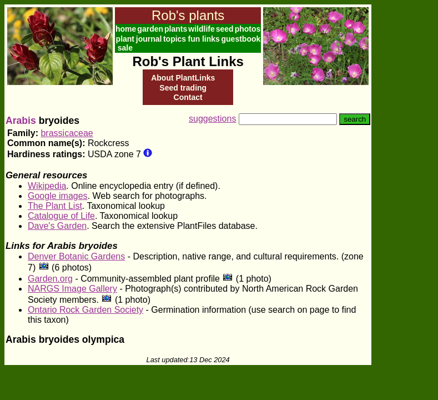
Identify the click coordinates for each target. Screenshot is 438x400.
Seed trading (183, 87)
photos (248, 28)
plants (175, 28)
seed (225, 28)
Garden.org (50, 278)
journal (149, 38)
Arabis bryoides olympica (65, 339)
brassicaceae (67, 133)
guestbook (241, 38)
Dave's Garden (57, 226)
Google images (58, 196)
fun (194, 38)
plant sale (125, 43)
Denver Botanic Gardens (76, 256)
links (211, 38)
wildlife (201, 28)
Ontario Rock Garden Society (85, 309)
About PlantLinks (183, 77)
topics (174, 38)
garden (150, 28)
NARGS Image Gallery (72, 288)
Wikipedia (47, 186)
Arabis (21, 120)
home (125, 28)
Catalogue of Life (61, 216)
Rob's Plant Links (187, 61)
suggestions (212, 118)
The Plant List (55, 206)
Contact (188, 97)
